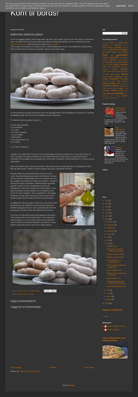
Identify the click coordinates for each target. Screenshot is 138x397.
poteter (105, 76)
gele (112, 55)
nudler (118, 71)
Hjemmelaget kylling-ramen (116, 286)
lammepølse (54, 44)
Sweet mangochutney (114, 270)
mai (108, 243)
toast (126, 93)
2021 (107, 204)
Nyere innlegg (16, 367)
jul (107, 62)
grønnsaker (114, 57)
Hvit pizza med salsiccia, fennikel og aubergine (115, 250)
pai (107, 74)
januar (109, 299)
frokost (125, 52)
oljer (126, 71)
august (109, 234)
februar (109, 296)
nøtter (122, 71)
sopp (104, 88)
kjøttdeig (119, 62)
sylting (121, 90)
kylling (116, 64)
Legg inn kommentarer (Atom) (30, 371)
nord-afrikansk (111, 71)
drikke (104, 47)
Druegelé (118, 147)
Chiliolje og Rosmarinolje (115, 257)
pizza (124, 74)
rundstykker (114, 79)
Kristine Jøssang (113, 330)
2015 (107, 303)
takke (104, 93)
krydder (110, 64)
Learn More (121, 6)
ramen (125, 76)
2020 (107, 207)
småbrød (106, 86)
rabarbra (118, 76)
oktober (110, 228)
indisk (105, 60)
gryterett (105, 58)
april (108, 290)
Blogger (72, 385)
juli (108, 237)
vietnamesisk (106, 98)
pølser (25, 294)
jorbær (125, 60)
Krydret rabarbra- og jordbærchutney (113, 261)
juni (108, 240)
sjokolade (124, 81)
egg (114, 47)
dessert (118, 45)
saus (108, 81)
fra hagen (123, 50)
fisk (111, 50)
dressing (125, 45)
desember (110, 222)
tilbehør (120, 93)
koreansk (105, 64)
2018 (107, 213)
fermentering (106, 50)
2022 (107, 201)
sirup (118, 81)
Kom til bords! (35, 12)
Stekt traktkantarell (119, 129)
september (111, 231)
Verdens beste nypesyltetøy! (120, 109)
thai (113, 93)
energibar (124, 47)
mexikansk (123, 69)
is (108, 60)
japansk (119, 60)
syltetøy (114, 90)
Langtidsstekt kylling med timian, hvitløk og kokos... (116, 282)
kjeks (114, 62)
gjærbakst (121, 54)
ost (104, 74)
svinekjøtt (31, 294)
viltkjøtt (112, 98)
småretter (115, 86)
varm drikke (114, 96)
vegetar (124, 96)
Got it (130, 6)
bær (125, 43)
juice (104, 62)
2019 (107, 210)
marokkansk (106, 69)
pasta (112, 74)
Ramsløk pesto (111, 246)
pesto (118, 74)
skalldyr (112, 83)
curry (111, 45)
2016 (107, 219)
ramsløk (105, 79)
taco (126, 90)
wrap (115, 98)
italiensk (20, 294)
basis (107, 43)
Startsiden (52, 367)
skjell (118, 83)
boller (112, 43)
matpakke (115, 69)
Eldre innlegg (89, 367)
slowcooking (124, 83)
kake (110, 62)
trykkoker (105, 96)
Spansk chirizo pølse (19, 44)
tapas (109, 93)
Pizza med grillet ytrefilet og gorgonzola (116, 266)
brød (121, 43)
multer (104, 71)
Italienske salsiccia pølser (115, 254)
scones (113, 81)
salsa (104, 81)
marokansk (124, 67)
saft (121, 79)
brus (116, 43)
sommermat (123, 86)
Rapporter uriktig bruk (112, 310)
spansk (109, 88)
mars (109, 293)
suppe (120, 88)
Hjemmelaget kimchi (113, 278)
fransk (119, 52)
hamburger (124, 57)
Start (106, 316)
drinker (109, 47)
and (104, 43)
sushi (126, 88)
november (110, 225)
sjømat (105, 83)
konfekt (124, 62)
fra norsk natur (109, 52)
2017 (107, 216)
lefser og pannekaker (111, 67)
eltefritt (118, 47)
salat (125, 79)
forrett (116, 50)
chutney (105, 45)
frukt (105, 54)
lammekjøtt (123, 64)
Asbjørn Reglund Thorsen (116, 326)
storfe (115, 88)
